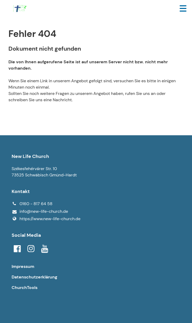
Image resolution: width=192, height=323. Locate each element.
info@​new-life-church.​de (40, 212)
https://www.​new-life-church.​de (46, 219)
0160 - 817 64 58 (32, 204)
